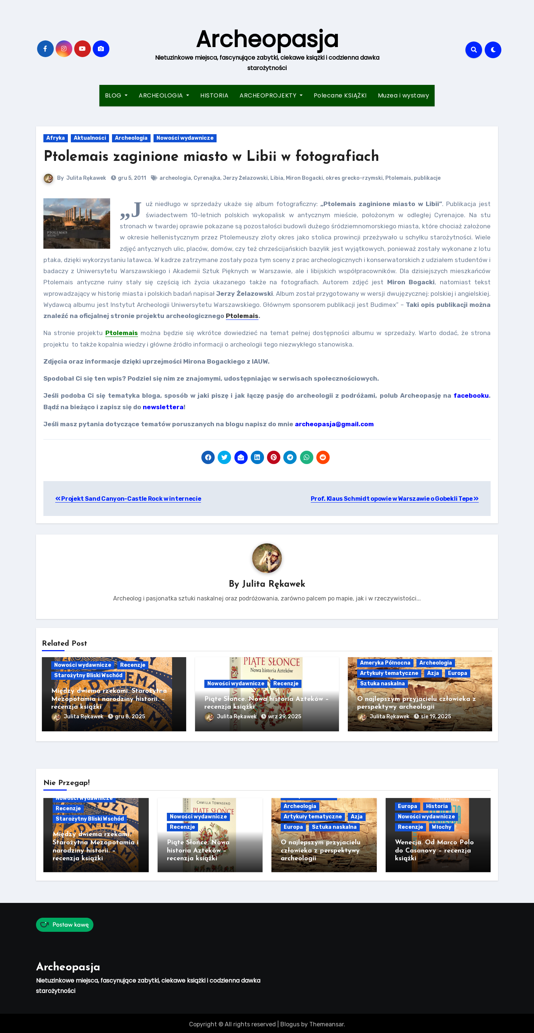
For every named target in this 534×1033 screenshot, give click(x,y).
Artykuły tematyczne (389, 673)
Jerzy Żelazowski (245, 178)
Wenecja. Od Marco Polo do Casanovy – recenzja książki (434, 849)
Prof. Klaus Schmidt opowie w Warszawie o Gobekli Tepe (395, 498)
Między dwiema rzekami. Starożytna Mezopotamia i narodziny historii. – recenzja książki (109, 699)
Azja (433, 673)
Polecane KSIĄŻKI (340, 95)
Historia (437, 805)
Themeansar (326, 1022)
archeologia (175, 178)
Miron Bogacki (304, 178)
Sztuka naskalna (382, 684)
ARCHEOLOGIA (164, 95)
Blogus (290, 1022)
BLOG (116, 95)
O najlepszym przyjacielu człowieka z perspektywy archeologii (320, 849)
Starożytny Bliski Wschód (88, 676)
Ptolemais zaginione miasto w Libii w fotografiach (211, 157)
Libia (276, 178)
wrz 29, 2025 (284, 717)
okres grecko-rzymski (354, 178)
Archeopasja (267, 39)
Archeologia (131, 138)
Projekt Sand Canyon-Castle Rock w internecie (128, 498)
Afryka (55, 138)
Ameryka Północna (385, 663)
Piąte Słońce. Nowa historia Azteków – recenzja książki (198, 849)
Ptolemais (398, 178)
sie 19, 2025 (436, 717)
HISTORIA (214, 95)
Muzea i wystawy (403, 95)
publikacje (427, 178)
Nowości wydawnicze (185, 138)
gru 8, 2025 (130, 717)
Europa (457, 673)
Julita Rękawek (86, 178)
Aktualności (90, 138)
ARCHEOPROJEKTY (271, 95)
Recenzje (132, 665)
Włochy (441, 826)
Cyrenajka (207, 178)
